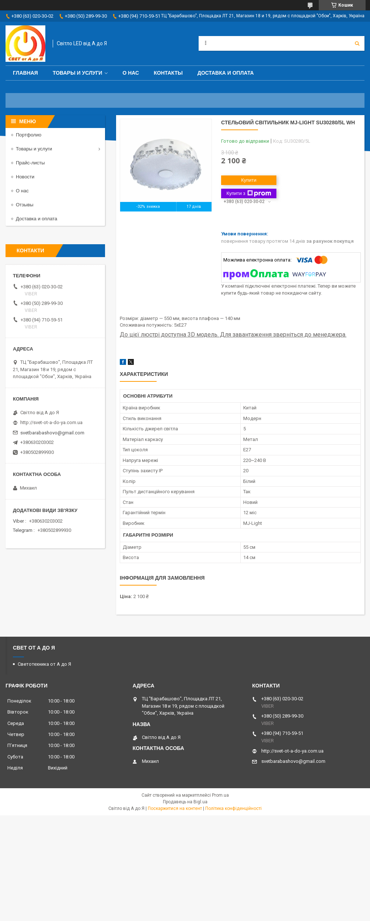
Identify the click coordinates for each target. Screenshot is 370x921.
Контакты (168, 73)
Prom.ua (220, 795)
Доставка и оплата (226, 73)
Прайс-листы (30, 163)
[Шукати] (357, 43)
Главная (25, 73)
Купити (248, 180)
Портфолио (28, 135)
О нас (130, 73)
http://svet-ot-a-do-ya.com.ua (51, 422)
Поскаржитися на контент (175, 808)
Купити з (248, 193)
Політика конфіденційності (233, 808)
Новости (25, 176)
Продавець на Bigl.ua (185, 801)
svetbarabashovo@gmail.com (52, 432)
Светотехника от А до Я (44, 664)
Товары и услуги (77, 73)
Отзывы (25, 204)
